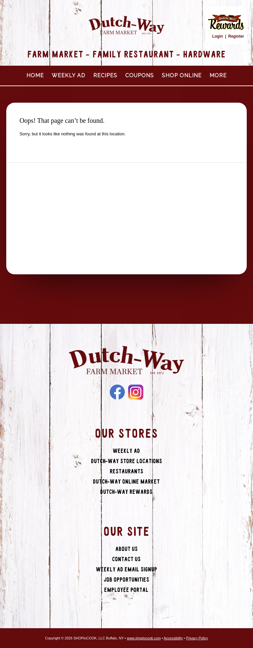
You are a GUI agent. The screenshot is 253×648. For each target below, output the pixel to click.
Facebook (117, 392)
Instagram (135, 392)
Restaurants (126, 471)
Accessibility (173, 638)
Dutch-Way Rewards (126, 492)
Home (35, 75)
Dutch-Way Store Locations (126, 461)
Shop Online (182, 75)
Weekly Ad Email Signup (126, 569)
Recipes (105, 75)
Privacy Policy (197, 638)
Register (236, 36)
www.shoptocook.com (144, 638)
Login (217, 36)
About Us (126, 549)
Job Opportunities (126, 580)
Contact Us (126, 559)
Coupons (139, 75)
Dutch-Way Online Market (126, 482)
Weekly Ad (68, 75)
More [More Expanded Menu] (218, 75)
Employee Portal (126, 590)
